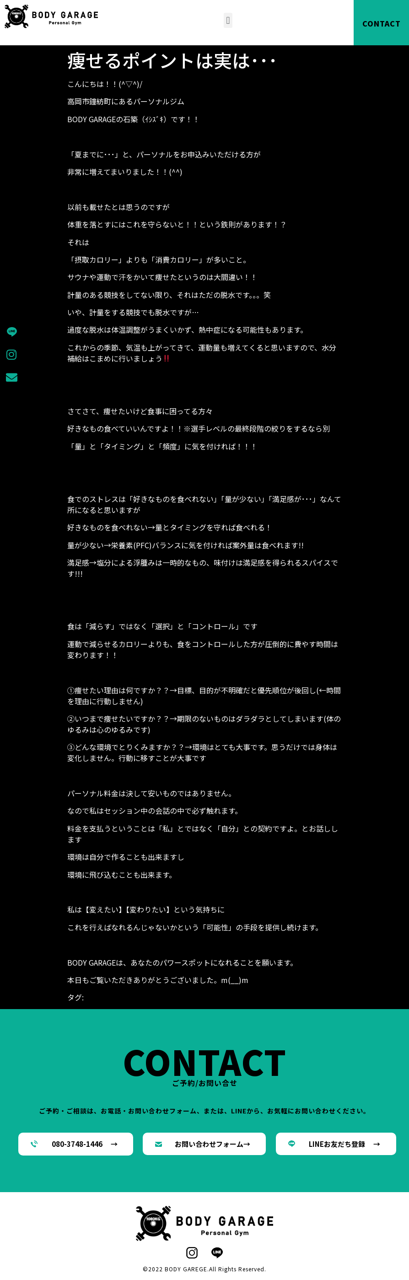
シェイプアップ (156, 997)
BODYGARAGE (107, 997)
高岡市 (100, 1008)
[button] (228, 20)
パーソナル (236, 997)
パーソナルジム (280, 997)
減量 (313, 997)
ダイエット (200, 997)
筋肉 (328, 997)
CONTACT (381, 23)
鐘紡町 (78, 1008)
